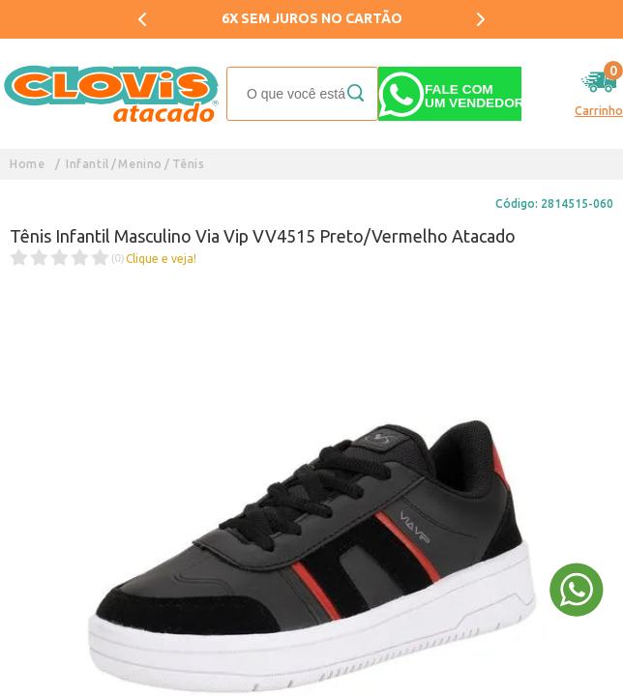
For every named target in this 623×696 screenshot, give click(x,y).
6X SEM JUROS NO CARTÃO (312, 18)
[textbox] (302, 94)
